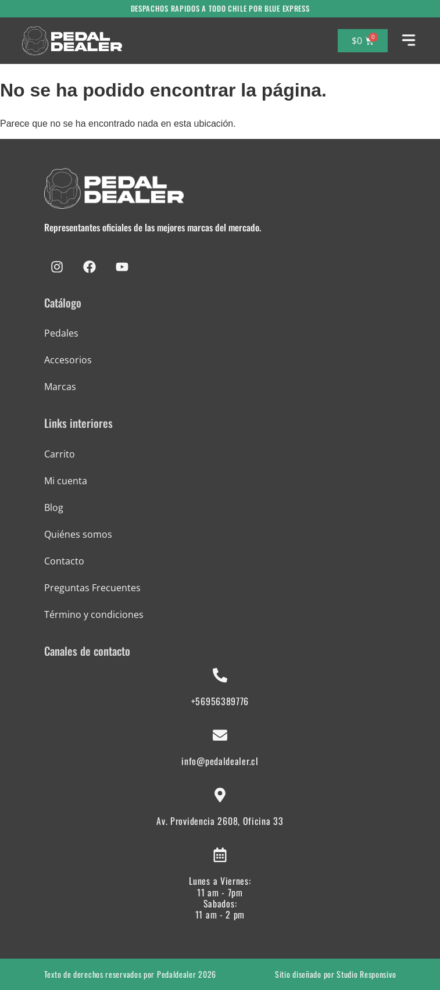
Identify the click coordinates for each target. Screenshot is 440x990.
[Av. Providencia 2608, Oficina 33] (220, 795)
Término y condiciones (94, 614)
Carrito (59, 454)
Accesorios (68, 359)
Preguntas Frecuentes (92, 587)
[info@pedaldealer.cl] (220, 735)
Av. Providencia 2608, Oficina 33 (219, 821)
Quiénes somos (78, 534)
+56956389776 (220, 701)
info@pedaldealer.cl (219, 761)
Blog (53, 507)
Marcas (60, 386)
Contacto (64, 561)
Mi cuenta (65, 480)
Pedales (61, 333)
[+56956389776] (220, 675)
